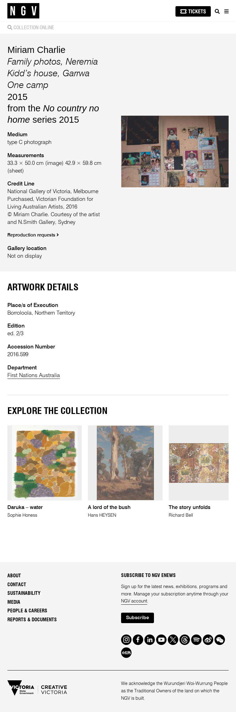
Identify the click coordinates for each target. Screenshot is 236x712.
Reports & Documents (32, 619)
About (14, 575)
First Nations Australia (33, 375)
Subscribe (137, 617)
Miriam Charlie (36, 50)
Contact (16, 584)
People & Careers (27, 610)
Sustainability (24, 593)
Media (13, 602)
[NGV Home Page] (23, 11)
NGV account (134, 601)
